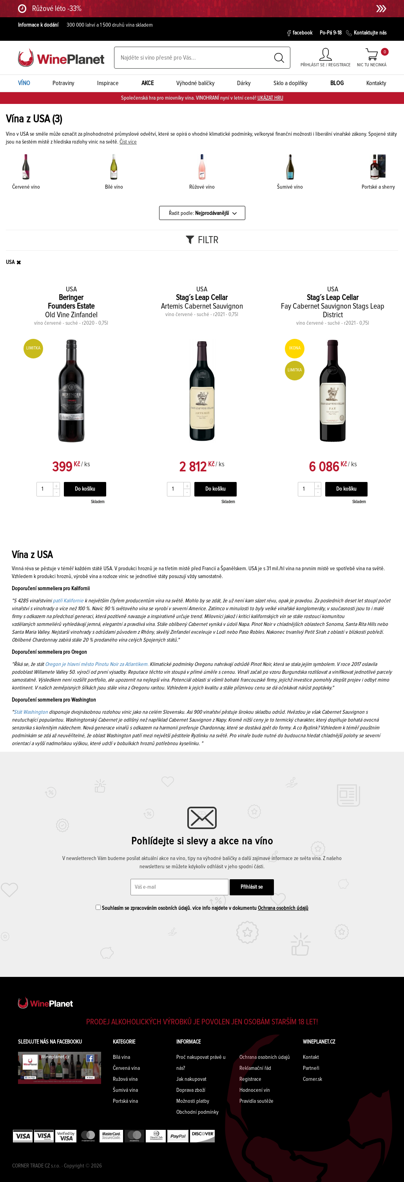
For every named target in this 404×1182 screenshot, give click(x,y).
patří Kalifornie (68, 601)
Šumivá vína (125, 1090)
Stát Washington (31, 712)
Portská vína (125, 1101)
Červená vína (126, 1068)
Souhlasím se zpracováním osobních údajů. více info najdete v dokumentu (202, 908)
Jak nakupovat (191, 1079)
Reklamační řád (255, 1068)
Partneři (311, 1068)
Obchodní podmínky (197, 1112)
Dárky (244, 83)
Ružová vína (125, 1079)
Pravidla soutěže (256, 1101)
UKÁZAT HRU (270, 98)
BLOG (337, 83)
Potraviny (63, 83)
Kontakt (311, 1057)
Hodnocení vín (254, 1090)
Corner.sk (312, 1079)
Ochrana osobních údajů (283, 908)
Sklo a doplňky (291, 83)
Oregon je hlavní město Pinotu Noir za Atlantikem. (97, 664)
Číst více (128, 142)
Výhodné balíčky (195, 83)
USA (10, 262)
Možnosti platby (192, 1101)
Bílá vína (121, 1057)
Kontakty (376, 83)
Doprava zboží (190, 1090)
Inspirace (108, 83)
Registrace (250, 1079)
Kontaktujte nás (366, 33)
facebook (299, 33)
